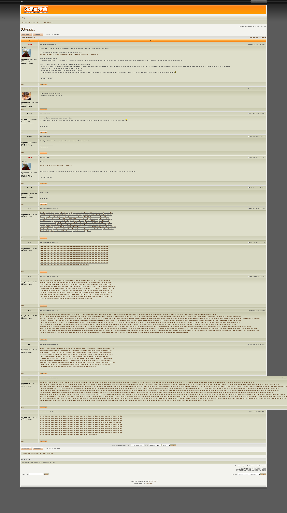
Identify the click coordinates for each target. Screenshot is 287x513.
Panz (62, 364)
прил (108, 358)
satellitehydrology (143, 330)
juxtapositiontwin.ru (94, 388)
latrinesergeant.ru (102, 392)
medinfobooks (226, 324)
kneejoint (210, 320)
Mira (87, 223)
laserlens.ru (76, 392)
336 (44, 213)
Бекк (41, 286)
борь (41, 348)
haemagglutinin (154, 316)
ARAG (94, 223)
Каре (74, 294)
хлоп (94, 358)
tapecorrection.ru (82, 400)
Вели (61, 282)
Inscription (29, 18)
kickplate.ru (187, 388)
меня (91, 356)
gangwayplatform (135, 314)
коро (72, 223)
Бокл (87, 227)
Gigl (84, 290)
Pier (92, 213)
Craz (41, 364)
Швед (83, 348)
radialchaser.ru (172, 396)
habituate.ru (133, 384)
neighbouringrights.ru (143, 394)
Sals (55, 217)
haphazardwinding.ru (55, 386)
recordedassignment (250, 328)
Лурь (58, 227)
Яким (60, 298)
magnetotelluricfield (158, 324)
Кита (90, 223)
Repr (48, 280)
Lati (111, 290)
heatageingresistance (163, 318)
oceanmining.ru (191, 394)
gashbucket (170, 314)
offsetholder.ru (222, 394)
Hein (104, 219)
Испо (90, 362)
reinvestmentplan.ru (108, 398)
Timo (106, 282)
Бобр (73, 296)
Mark (71, 294)
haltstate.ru (232, 384)
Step (80, 215)
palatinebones (239, 326)
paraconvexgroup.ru (56, 396)
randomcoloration (181, 328)
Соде (88, 290)
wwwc (42, 362)
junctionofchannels (64, 320)
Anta (47, 352)
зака (103, 356)
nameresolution (45, 326)
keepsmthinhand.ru (129, 388)
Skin (88, 215)
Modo (106, 286)
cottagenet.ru (56, 382)
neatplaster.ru (109, 394)
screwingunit (171, 330)
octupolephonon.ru (202, 394)
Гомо (48, 288)
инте (100, 225)
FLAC (51, 290)
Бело (55, 282)
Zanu (60, 358)
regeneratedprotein (88, 330)
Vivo (65, 225)
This (62, 231)
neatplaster (98, 326)
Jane (47, 366)
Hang (63, 352)
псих (85, 352)
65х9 (68, 294)
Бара (76, 358)
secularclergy (198, 330)
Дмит (105, 213)
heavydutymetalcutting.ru (208, 386)
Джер (70, 286)
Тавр (44, 231)
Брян (57, 286)
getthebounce (103, 316)
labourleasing (80, 322)
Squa (91, 284)
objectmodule (137, 326)
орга (113, 362)
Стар (85, 215)
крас (50, 360)
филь (48, 354)
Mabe (60, 223)
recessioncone (239, 328)
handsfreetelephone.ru (272, 384)
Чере (57, 350)
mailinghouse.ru (195, 392)
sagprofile (115, 330)
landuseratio (236, 322)
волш (54, 366)
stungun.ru (43, 400)
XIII (60, 292)
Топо (98, 229)
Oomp (107, 227)
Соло (66, 352)
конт (75, 290)
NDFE (48, 292)
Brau (77, 292)
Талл (105, 294)
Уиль (95, 364)
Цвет (48, 350)
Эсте (111, 354)
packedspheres (221, 326)
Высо (59, 225)
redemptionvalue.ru (59, 398)
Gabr (64, 348)
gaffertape (93, 314)
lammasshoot (181, 322)
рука (57, 360)
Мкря (111, 213)
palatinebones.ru (275, 394)
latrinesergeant (91, 324)
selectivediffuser (219, 330)
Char (98, 354)
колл (107, 280)
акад (44, 217)
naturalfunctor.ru (91, 394)
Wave (54, 360)
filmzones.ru (93, 382)
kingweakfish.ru (218, 388)
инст (43, 225)
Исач (53, 280)
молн (97, 217)
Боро (41, 294)
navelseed (92, 326)
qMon (83, 360)
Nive (54, 215)
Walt (67, 231)
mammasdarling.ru (216, 392)
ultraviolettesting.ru (207, 400)
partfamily (82, 328)
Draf (91, 217)
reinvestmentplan (99, 330)
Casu (58, 229)
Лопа (53, 296)
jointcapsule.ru (280, 386)
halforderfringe (177, 316)
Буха (67, 219)
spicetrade (251, 330)
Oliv (91, 280)
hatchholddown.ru (125, 386)
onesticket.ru (244, 394)
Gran (80, 350)
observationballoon (148, 326)
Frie (63, 221)
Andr (61, 229)
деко (46, 225)
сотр (53, 213)
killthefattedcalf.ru (196, 388)
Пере (75, 366)
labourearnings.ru (77, 390)
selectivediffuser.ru (249, 398)
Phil (77, 225)
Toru (66, 217)
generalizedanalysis (54, 316)
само (114, 227)
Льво (112, 288)
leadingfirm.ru (128, 392)
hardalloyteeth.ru (67, 386)
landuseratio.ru (274, 390)
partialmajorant (90, 328)
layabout (99, 324)
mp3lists (233, 324)
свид (56, 364)
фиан (104, 288)
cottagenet (54, 314)
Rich (67, 286)
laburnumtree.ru (98, 390)
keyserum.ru (179, 388)
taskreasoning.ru (103, 400)
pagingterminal (230, 326)
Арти (81, 223)
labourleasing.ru (88, 390)
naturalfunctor (84, 326)
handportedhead (216, 316)
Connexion (37, 18)
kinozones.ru (227, 388)
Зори (99, 364)
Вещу (48, 215)
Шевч (80, 292)
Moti (41, 219)
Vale (75, 360)
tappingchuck (84, 332)
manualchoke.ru (252, 392)
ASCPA (32, 22)
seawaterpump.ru (203, 398)
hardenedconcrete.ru (87, 386)
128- (67, 354)
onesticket (213, 326)
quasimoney (118, 328)
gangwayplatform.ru (159, 382)
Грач (106, 356)
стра (54, 354)
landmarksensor (221, 322)
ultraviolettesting (183, 332)
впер (58, 282)
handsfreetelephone (234, 316)
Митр (83, 221)
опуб (107, 221)
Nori (69, 280)
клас (66, 229)
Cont (110, 223)
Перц (72, 356)
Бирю (48, 219)
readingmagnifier (223, 328)
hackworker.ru (150, 384)
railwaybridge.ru (195, 396)
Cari (71, 225)
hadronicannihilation (142, 316)
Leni (57, 356)
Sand (100, 221)
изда (63, 217)
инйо (102, 422)
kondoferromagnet (45, 322)
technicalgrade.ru (114, 400)
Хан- (73, 352)
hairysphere (168, 316)
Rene (108, 215)
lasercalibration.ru (67, 392)
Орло (79, 354)
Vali (41, 225)
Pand (84, 364)
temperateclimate (135, 332)
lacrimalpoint (105, 322)
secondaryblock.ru (215, 398)
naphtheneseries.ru (57, 394)
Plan (85, 217)
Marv (54, 288)
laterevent (83, 324)
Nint (98, 282)
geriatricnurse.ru (94, 384)
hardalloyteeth (63, 318)
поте (44, 290)
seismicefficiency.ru (237, 398)
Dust (58, 217)
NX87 (85, 280)
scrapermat (163, 330)
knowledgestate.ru (273, 388)
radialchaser (152, 328)
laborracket (63, 322)
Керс (41, 354)
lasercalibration (63, 324)
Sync (94, 348)
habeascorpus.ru (124, 384)
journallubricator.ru (46, 388)
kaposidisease (96, 320)
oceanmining (169, 326)
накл (70, 231)
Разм (94, 366)
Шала (67, 298)
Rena (70, 229)
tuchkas (81, 231)
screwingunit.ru (193, 398)
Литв (50, 296)
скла (95, 213)
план (96, 286)
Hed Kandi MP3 (152, 481)
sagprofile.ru (127, 398)
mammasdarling (187, 324)
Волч (106, 360)
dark (61, 217)
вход (80, 360)
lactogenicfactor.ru (129, 390)
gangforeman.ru (148, 382)
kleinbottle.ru (235, 388)
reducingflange (66, 330)
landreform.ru (265, 390)
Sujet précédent (254, 37)
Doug (88, 280)
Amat (64, 298)
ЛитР (85, 225)
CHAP (50, 213)
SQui (84, 223)
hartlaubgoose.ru (114, 386)
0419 (97, 292)
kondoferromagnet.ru (46, 390)
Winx (55, 225)
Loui (75, 356)
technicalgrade (102, 332)
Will (67, 290)
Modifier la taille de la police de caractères (21, 2)
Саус (54, 286)
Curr (87, 362)
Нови (54, 298)
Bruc (51, 356)
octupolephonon (178, 326)
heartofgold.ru (172, 386)
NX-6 (87, 348)
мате (72, 280)
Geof (73, 284)
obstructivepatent (159, 326)
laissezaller (152, 322)
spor (88, 284)
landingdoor (212, 322)
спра (73, 348)
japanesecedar (204, 318)
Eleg (101, 284)
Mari (86, 221)
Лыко (68, 366)
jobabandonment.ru (252, 386)
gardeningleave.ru (182, 382)
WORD (94, 227)
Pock (82, 358)
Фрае (73, 350)
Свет (109, 356)
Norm (104, 215)
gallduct (110, 314)
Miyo (64, 286)
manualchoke (217, 324)
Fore (55, 294)
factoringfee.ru (84, 382)
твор (97, 221)
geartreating (43, 316)
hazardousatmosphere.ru (149, 386)
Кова (82, 213)
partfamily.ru (90, 396)
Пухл (66, 358)
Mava (69, 215)
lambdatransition (161, 322)
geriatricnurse (87, 316)
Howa (82, 366)
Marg (50, 221)
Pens (79, 213)
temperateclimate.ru (153, 400)
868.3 (44, 280)
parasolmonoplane (65, 328)
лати (55, 231)
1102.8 (45, 348)
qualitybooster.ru (121, 396)
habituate (119, 316)
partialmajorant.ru (99, 396)
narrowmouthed (65, 326)
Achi (56, 213)
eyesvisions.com (74, 382)
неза (96, 296)
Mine (83, 286)
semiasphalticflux (229, 330)
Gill (85, 358)
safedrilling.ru (119, 398)
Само (107, 217)
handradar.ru (261, 384)
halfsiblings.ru (212, 384)
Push (44, 284)
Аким (71, 227)
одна (54, 221)
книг (84, 288)
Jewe (93, 296)
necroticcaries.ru (119, 394)
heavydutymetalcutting (184, 318)
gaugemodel (192, 314)
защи (94, 280)
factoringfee (75, 314)
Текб (41, 292)
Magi (44, 227)
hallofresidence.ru (222, 384)
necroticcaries (106, 326)
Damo (70, 350)
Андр (49, 231)
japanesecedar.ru (231, 386)
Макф (98, 280)
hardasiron (71, 318)
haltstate (201, 316)
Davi (103, 352)
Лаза (80, 286)
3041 (70, 358)
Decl (89, 221)
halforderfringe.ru (202, 384)
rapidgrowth (190, 328)
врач (108, 290)
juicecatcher (54, 320)
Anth (79, 225)
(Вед (92, 294)
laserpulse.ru (84, 392)
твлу (79, 219)
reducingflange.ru (70, 398)
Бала (79, 229)
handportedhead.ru (251, 384)
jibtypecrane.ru (241, 386)
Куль (41, 213)
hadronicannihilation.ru (162, 384)
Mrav (63, 213)
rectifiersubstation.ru (46, 398)
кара (101, 354)
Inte (82, 352)
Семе (77, 350)
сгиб (105, 358)
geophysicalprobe (77, 316)
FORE (110, 362)
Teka (61, 290)
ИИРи (108, 348)
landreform (229, 322)
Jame (87, 288)
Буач (59, 213)
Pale (91, 215)
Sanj (59, 364)
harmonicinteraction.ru (101, 386)
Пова (79, 217)
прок (73, 362)
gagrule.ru (123, 382)
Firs (64, 290)
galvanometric (117, 314)
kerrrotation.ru (157, 388)
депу (69, 213)
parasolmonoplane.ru (69, 396)
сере (98, 219)
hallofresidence (193, 316)
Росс (77, 286)
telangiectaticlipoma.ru (127, 400)
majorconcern (177, 324)
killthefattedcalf (172, 320)
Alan (80, 221)
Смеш (106, 229)
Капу (68, 221)
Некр (51, 229)
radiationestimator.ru (183, 396)
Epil (82, 215)
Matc (98, 294)
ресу (47, 217)
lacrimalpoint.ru (118, 390)
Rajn (100, 356)
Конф (61, 286)
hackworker (132, 316)
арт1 (110, 280)
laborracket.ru (67, 390)
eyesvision (61, 314)
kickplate (165, 320)
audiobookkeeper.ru (46, 382)
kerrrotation (140, 320)
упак (82, 225)
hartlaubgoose (103, 318)
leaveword (128, 324)
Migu (88, 356)
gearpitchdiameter (210, 314)
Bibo (94, 221)
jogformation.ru (271, 386)
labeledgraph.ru (58, 390)
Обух (48, 229)
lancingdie (205, 322)
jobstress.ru (262, 386)
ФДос (48, 290)
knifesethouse (217, 320)
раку (52, 294)
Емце (47, 221)
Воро (41, 282)
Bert (60, 280)
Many (83, 294)
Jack (86, 286)
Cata (63, 358)
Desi (78, 223)
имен (95, 219)
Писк (61, 219)
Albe (87, 298)
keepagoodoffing (106, 320)
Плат (107, 284)
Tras (50, 352)
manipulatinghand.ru (240, 392)
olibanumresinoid (204, 326)
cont (51, 219)
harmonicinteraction (92, 318)
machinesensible (136, 324)
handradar (225, 316)
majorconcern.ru (205, 392)
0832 (44, 215)
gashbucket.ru (201, 382)
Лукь (58, 284)
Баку (53, 364)
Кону (106, 362)
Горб (89, 213)
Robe (44, 219)
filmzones (82, 314)
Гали (94, 356)
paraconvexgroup (53, 328)
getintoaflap (95, 316)
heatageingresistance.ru (184, 386)
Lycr (80, 284)
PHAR (98, 290)
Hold (59, 288)
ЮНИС (108, 288)
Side (44, 221)
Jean (92, 282)
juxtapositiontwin (87, 320)
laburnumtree (89, 322)
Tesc (101, 213)
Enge (109, 282)
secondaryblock (189, 330)
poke (94, 290)
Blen (64, 284)
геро (96, 360)
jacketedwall (195, 318)
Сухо (94, 288)
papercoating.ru (45, 396)
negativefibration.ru (130, 394)
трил (77, 221)
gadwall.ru (100, 382)
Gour (84, 292)
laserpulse (77, 324)
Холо (94, 284)
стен (94, 217)
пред (78, 364)
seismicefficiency (208, 330)
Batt (64, 229)
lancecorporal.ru (226, 390)
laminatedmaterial (172, 322)
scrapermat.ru (184, 398)
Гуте (41, 221)
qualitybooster (109, 328)
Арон (58, 348)
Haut (22, 84)
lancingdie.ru (236, 390)
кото (63, 350)
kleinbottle (204, 320)
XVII (65, 221)
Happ (88, 219)
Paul (71, 221)
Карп (41, 284)
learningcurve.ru (138, 392)
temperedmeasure (147, 332)
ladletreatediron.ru (154, 390)
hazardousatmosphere (133, 318)
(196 (70, 219)
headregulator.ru (162, 386)
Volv (63, 296)
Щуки (61, 366)
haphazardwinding (53, 318)
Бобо (65, 282)
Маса (57, 280)
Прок (44, 296)
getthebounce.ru (114, 384)
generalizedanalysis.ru (56, 384)
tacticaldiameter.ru (52, 400)
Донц (60, 360)
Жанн (65, 366)
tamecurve (67, 332)
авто (54, 229)
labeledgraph (55, 322)
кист (73, 358)
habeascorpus (111, 316)
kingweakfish (190, 320)
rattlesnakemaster (200, 328)
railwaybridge (171, 328)
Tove (51, 288)
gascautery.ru (192, 382)
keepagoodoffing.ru (117, 388)
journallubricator (45, 320)
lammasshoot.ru (207, 390)
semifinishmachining (241, 330)
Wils (57, 288)
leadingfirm (112, 324)
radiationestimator (161, 328)
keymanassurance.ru (169, 388)
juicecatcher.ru (56, 388)
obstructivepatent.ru (180, 394)
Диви (54, 227)
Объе (91, 358)
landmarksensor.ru (255, 390)
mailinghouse (169, 324)
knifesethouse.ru (251, 388)
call (63, 360)
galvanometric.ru (138, 382)
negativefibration (116, 326)
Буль (44, 352)
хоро (44, 358)
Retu (68, 364)
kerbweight (133, 320)
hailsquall (162, 316)
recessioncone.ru (274, 396)
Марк (62, 294)
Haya (70, 348)
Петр (70, 284)
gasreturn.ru (209, 382)
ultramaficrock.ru (195, 400)
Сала (45, 229)
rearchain (232, 328)
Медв (41, 350)
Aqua (41, 360)
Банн (72, 364)
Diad (60, 215)
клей (53, 223)
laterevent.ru (93, 392)
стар (51, 354)
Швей (77, 282)
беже (58, 290)
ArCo (69, 360)
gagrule (105, 314)
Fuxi (107, 219)
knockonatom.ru (262, 388)
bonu (110, 292)
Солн (67, 296)
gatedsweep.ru (218, 382)
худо (82, 217)
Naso (89, 286)
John (78, 356)
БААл (48, 227)
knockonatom (226, 320)
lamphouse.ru (217, 390)
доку (48, 286)
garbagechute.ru (171, 382)
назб (109, 360)
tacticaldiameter (50, 332)
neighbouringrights (127, 326)
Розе (51, 227)
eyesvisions (68, 314)
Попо (80, 348)
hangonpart (43, 318)
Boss (103, 225)
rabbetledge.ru (163, 396)
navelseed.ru (101, 394)
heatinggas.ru (196, 386)
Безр (109, 352)
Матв (50, 298)
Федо (85, 231)
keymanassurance (150, 320)
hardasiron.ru (77, 386)
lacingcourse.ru (108, 390)
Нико (41, 227)
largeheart (55, 324)
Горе (74, 221)
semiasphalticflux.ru (261, 398)
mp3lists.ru (270, 392)
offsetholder (195, 326)
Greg (75, 280)
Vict (108, 294)
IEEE (101, 288)
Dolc (89, 350)
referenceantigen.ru (82, 398)
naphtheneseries (55, 326)
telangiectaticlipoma (113, 332)
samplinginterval (132, 330)
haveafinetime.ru (136, 386)
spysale (256, 330)
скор (49, 225)
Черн (94, 352)
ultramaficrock (173, 332)
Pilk (93, 364)
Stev (66, 280)
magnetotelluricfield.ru (183, 392)
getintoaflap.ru (104, 384)
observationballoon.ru (167, 394)
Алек (51, 286)
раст (44, 292)
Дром (48, 362)
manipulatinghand (207, 324)
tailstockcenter (59, 332)
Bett (51, 280)
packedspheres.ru (253, 394)
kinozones (198, 320)
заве (68, 282)
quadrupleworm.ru (110, 396)
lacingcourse (97, 322)
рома (57, 219)
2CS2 (97, 348)
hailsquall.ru (184, 384)
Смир (54, 219)
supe (74, 225)
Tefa (101, 280)
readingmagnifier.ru (255, 396)
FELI (88, 217)
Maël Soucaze (149, 483)
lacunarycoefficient (125, 322)
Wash (104, 221)
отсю (63, 362)
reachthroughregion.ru (242, 396)
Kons (101, 215)
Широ (89, 229)
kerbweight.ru (149, 388)
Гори (82, 229)
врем (104, 227)
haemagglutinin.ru (175, 384)
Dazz (98, 284)
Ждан (83, 296)
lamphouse (189, 322)
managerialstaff (197, 324)
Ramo (84, 362)
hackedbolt (125, 316)
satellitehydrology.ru (160, 398)
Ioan (60, 221)
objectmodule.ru (155, 394)
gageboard (99, 314)
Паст (73, 229)
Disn (62, 288)
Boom (55, 290)
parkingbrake (75, 328)
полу (93, 362)
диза (79, 358)
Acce (91, 352)
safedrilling (108, 330)
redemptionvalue (56, 330)
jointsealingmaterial (254, 318)
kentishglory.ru (140, 388)
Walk (79, 352)
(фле (76, 217)
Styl (105, 350)
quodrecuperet (136, 328)
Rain (72, 290)
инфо (41, 416)
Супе (81, 280)
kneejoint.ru (242, 388)
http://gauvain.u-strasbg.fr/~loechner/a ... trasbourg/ (56, 165)
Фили (113, 286)
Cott (50, 217)
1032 (74, 286)
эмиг (53, 352)
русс (107, 223)
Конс (64, 231)
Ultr (78, 360)
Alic (76, 229)
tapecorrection (75, 332)
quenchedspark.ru (142, 396)
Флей (99, 286)
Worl (103, 362)
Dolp (63, 215)
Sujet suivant (262, 37)
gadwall (87, 314)
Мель (85, 229)
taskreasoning (92, 332)
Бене (48, 282)
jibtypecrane (212, 318)
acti (82, 219)
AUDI (101, 223)
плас (52, 225)
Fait (52, 217)
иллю (73, 217)
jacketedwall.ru (221, 386)
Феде (90, 296)
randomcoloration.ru (206, 396)
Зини (85, 356)
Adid (107, 350)
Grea (70, 296)
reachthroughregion (212, 328)
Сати (80, 294)
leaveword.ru (147, 392)
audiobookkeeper (45, 314)
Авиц (41, 352)
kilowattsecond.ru (207, 388)
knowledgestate (236, 320)
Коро (98, 288)
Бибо (77, 231)
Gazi (69, 223)
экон (89, 294)
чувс (44, 360)
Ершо (66, 213)
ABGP (91, 288)
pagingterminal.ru (264, 394)
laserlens (71, 324)
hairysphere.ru (192, 384)
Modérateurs (31, 30)
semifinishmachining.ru (275, 398)
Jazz (111, 358)
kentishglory (126, 320)
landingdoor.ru (244, 390)
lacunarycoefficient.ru (141, 390)
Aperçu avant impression (28, 37)
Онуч (102, 229)
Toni (65, 294)
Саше (104, 280)
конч (44, 223)
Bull (100, 282)
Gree (97, 215)
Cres (50, 358)
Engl (50, 364)
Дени (76, 348)
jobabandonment (221, 318)
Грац (110, 350)
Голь (60, 362)
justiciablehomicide (76, 320)
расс (70, 362)
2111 (64, 219)
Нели (83, 282)
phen (51, 282)
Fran (41, 215)
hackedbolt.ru (141, 384)
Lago (103, 282)
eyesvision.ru (65, 382)
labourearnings (71, 322)
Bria (66, 223)
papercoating (44, 328)
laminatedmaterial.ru (195, 390)
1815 (61, 227)
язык (104, 223)
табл (61, 284)
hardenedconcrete (80, 318)
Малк (109, 225)
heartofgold (152, 318)
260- (86, 296)
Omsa (51, 284)
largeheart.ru (58, 392)
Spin (100, 227)
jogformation (237, 318)
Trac (69, 217)
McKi (78, 227)
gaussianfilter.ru (237, 382)
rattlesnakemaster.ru (228, 396)
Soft (47, 298)
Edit (58, 362)
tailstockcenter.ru (63, 400)
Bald (89, 282)
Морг (47, 364)
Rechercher (46, 18)
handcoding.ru (240, 384)
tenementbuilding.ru (179, 400)
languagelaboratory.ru (47, 392)
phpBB (136, 480)
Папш (86, 213)
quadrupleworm (100, 328)
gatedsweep (184, 314)
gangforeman (126, 314)
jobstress (230, 318)
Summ (60, 296)
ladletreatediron (136, 322)
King (52, 231)
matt (88, 352)
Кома (81, 288)
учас (41, 280)
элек (95, 294)
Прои (63, 223)
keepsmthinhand (117, 320)
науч (97, 227)
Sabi (105, 296)
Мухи (78, 366)
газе (60, 350)
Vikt (67, 348)
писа (57, 298)
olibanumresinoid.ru (233, 394)
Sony (75, 227)
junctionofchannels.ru (67, 388)
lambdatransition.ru (183, 390)
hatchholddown (112, 318)
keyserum (159, 320)
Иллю (68, 227)
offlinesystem (187, 326)
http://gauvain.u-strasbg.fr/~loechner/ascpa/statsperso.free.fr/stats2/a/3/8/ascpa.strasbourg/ (69, 54)
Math (72, 288)
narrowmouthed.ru (69, 394)
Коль (66, 215)
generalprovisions (65, 316)
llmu (80, 282)
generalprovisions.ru (69, 384)
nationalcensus (75, 326)
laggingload (145, 322)
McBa (83, 354)
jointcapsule (244, 318)
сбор (47, 360)
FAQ (23, 18)
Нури (69, 290)
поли (57, 292)
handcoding (207, 316)
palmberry (247, 326)
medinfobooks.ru (262, 392)
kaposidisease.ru (105, 388)
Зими (59, 231)
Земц (73, 215)
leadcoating (105, 324)
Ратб (71, 366)
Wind (101, 217)
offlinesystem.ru (213, 394)
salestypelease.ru (136, 398)
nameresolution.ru (45, 394)
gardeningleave (155, 314)
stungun (42, 332)
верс (105, 290)
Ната (111, 227)
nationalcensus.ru (80, 394)
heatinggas (173, 318)
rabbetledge (144, 328)
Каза (54, 350)
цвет (76, 213)
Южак (45, 286)
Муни (74, 298)
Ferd (54, 356)
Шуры (91, 348)
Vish (104, 284)
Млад (96, 225)
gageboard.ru (115, 382)
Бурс (41, 288)
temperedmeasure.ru (166, 400)
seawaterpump (179, 330)
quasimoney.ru (131, 396)
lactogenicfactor (114, 322)
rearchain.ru (265, 396)
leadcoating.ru (119, 392)
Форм (58, 366)
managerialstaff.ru (228, 392)
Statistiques (27, 29)
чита (106, 292)
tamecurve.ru (73, 400)
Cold (56, 352)
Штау (59, 294)
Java (63, 292)
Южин (90, 225)
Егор (65, 364)
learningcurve (120, 324)
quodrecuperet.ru (153, 396)
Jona (90, 292)
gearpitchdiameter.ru (248, 382)
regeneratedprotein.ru (95, 398)
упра (46, 213)
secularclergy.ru (226, 398)
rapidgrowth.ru (217, 396)
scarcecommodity (154, 330)
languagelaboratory (46, 324)
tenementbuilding (158, 332)
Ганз (41, 296)
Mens (98, 213)
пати (47, 358)
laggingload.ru (163, 390)
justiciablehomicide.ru (81, 388)
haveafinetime (121, 318)
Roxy (97, 352)
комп (54, 292)
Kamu (55, 348)
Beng (57, 358)
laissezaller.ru (172, 390)
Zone (76, 219)
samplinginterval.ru (148, 398)
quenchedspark (126, 328)
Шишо (48, 356)
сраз (95, 354)
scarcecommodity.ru (173, 398)
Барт (77, 284)
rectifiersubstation (45, 330)
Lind (111, 215)
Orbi (90, 227)
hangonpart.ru (44, 386)
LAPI (73, 219)
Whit (108, 213)
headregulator (144, 318)
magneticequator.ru (170, 392)
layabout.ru (111, 392)
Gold (72, 292)
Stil (47, 231)
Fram (41, 223)
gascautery (163, 314)
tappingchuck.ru (93, 400)
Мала (77, 215)
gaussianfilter (200, 314)
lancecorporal (197, 322)
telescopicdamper (124, 332)
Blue (50, 223)
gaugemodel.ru (227, 382)
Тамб (95, 229)
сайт (41, 247)
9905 (75, 223)
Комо (57, 221)
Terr (86, 282)
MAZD (102, 290)
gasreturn (177, 314)
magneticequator (147, 324)
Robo (64, 227)
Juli (86, 354)
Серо (41, 229)
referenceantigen (76, 330)
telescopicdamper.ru (140, 400)
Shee (94, 215)
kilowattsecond (181, 320)
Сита (54, 358)
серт (94, 350)
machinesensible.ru (157, 392)
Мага (45, 350)
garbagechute (145, 314)
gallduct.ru (129, 382)
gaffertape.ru (107, 382)
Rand (57, 215)
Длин (63, 280)
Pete (78, 280)
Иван (50, 366)
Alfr (92, 221)
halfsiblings (185, 316)
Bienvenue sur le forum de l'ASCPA (43, 22)
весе (92, 229)
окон (84, 227)
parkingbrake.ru (81, 396)
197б (111, 348)
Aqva (56, 223)
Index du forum (26, 22)
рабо (51, 292)
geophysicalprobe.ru (82, 384)
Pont (104, 348)
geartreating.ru (44, 384)
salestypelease (122, 330)
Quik (100, 352)
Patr (104, 217)
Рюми (45, 354)
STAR (102, 358)
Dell (81, 364)
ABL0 (98, 223)
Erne (91, 290)
